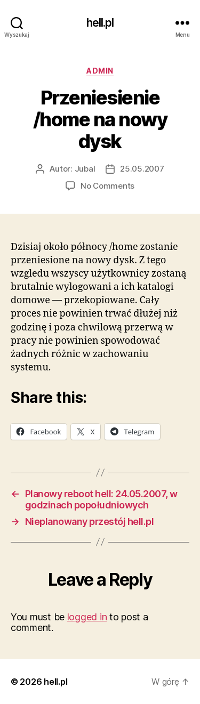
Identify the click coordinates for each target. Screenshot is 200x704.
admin (100, 70)
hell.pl (100, 22)
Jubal (85, 169)
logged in (87, 616)
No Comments (107, 186)
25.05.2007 (142, 169)
